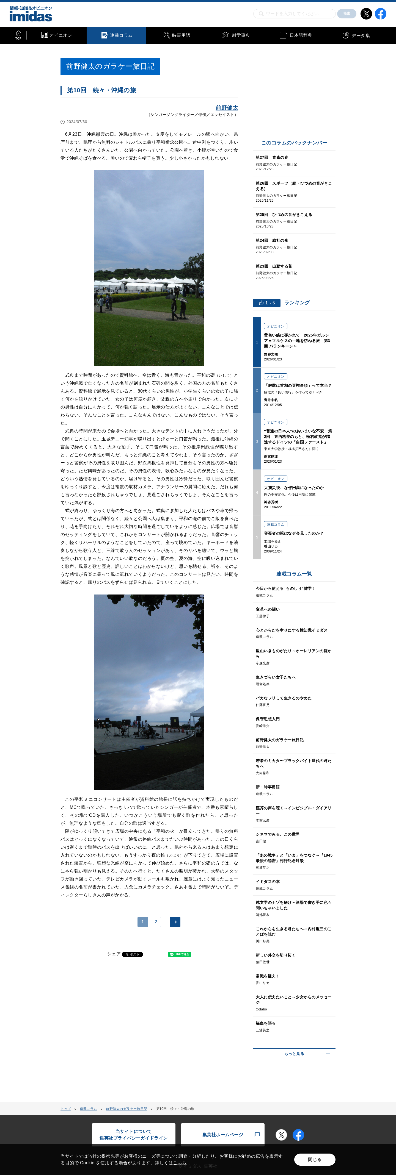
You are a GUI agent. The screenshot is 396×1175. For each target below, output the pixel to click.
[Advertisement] (105, 1032)
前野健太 (227, 108)
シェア (114, 953)
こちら (180, 1162)
